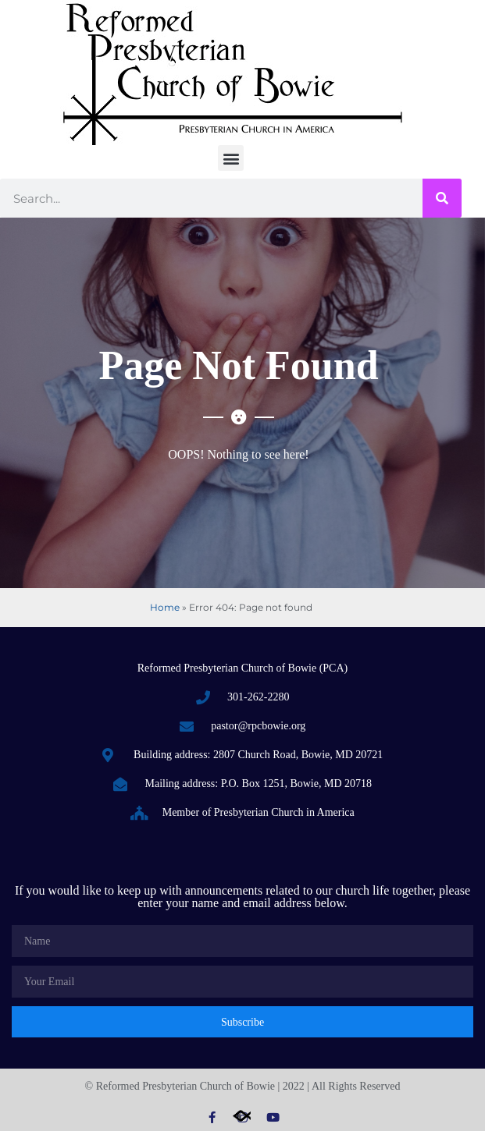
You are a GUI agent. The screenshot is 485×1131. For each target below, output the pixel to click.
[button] (231, 158)
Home (165, 607)
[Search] (442, 198)
